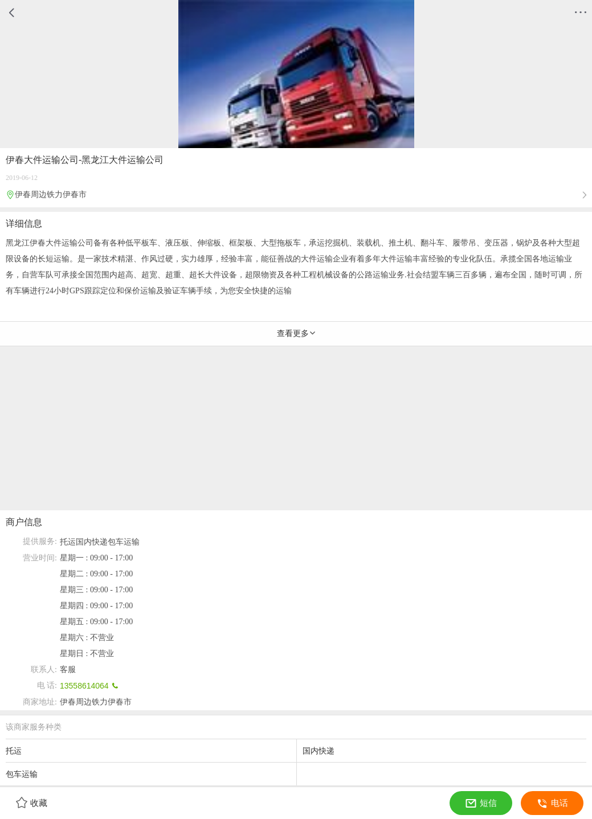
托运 (68, 541)
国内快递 (92, 541)
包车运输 (124, 541)
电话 (552, 803)
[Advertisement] (296, 430)
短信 (481, 803)
